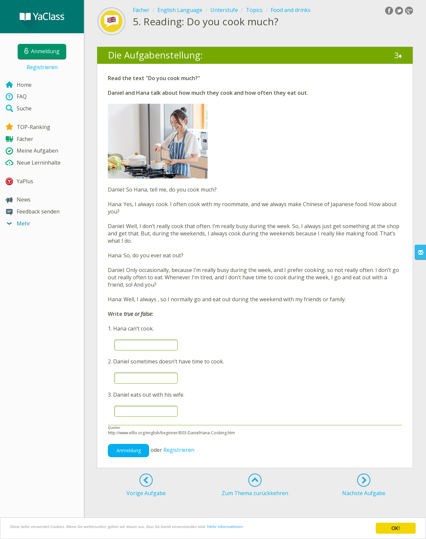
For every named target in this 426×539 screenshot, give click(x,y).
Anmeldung (128, 450)
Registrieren (42, 67)
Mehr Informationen (291, 528)
